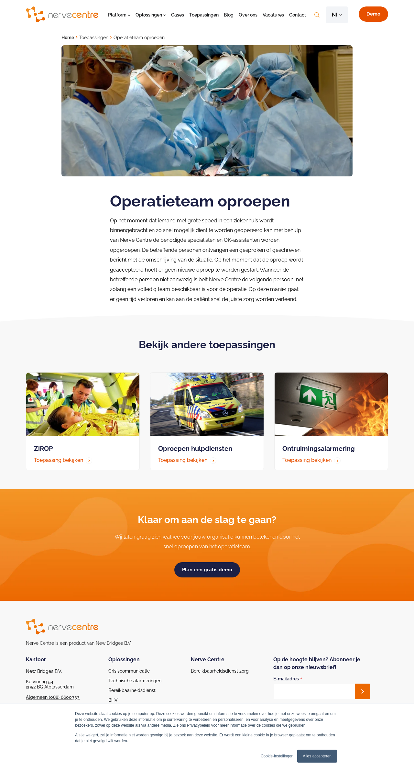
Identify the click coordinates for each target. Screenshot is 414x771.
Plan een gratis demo (207, 570)
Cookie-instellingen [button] (277, 756)
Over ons (248, 15)
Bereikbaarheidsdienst (132, 690)
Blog (229, 15)
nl (334, 15)
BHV (113, 700)
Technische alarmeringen (134, 680)
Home (67, 37)
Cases (177, 15)
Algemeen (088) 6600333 (53, 697)
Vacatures (273, 15)
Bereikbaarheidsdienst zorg (220, 671)
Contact (297, 15)
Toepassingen (204, 15)
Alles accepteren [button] (317, 756)
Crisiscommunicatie (129, 671)
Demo (373, 14)
